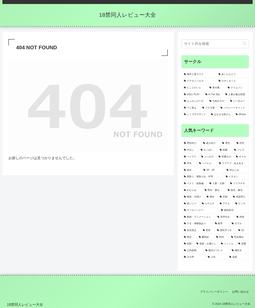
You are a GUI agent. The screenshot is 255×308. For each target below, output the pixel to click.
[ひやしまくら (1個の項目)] (232, 81)
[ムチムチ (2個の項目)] (208, 204)
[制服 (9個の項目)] (224, 150)
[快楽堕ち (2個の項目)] (239, 197)
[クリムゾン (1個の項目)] (237, 88)
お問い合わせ (240, 291)
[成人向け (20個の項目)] (210, 143)
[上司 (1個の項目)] (216, 257)
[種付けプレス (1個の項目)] (216, 251)
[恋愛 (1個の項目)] (242, 244)
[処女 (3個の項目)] (191, 170)
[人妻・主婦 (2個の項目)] (218, 184)
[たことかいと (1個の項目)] (194, 88)
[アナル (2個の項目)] (225, 204)
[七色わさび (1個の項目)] (218, 101)
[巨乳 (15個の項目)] (241, 143)
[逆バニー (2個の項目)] (190, 204)
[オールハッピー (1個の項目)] (200, 210)
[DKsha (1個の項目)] (241, 114)
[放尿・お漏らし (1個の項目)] (206, 244)
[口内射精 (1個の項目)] (192, 251)
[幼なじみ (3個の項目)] (236, 170)
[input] (215, 43)
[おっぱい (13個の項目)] (208, 150)
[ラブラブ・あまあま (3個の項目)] (232, 163)
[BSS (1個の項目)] (221, 237)
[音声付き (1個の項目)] (225, 217)
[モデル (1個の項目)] (239, 224)
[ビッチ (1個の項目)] (240, 204)
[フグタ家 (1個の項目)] (209, 108)
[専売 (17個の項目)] (227, 143)
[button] (244, 43)
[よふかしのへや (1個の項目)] (194, 101)
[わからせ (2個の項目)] (192, 190)
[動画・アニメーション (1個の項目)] (198, 217)
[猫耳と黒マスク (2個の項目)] (199, 74)
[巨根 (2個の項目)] (224, 197)
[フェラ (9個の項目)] (240, 150)
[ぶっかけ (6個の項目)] (207, 157)
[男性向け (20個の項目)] (191, 143)
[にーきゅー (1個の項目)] (238, 101)
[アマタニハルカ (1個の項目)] (199, 81)
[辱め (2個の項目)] (211, 197)
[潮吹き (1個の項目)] (239, 251)
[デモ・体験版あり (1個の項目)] (197, 224)
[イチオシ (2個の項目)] (236, 177)
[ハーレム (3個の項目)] (206, 163)
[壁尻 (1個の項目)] (207, 230)
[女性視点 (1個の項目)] (191, 230)
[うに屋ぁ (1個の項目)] (191, 108)
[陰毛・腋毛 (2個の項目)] (237, 190)
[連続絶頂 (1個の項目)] (233, 210)
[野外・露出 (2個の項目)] (214, 190)
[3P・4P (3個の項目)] (213, 170)
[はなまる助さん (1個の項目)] (221, 114)
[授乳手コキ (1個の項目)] (225, 230)
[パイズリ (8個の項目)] (190, 157)
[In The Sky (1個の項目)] (213, 95)
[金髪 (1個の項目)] (238, 257)
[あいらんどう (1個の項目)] (232, 74)
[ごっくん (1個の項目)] (227, 244)
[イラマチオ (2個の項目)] (238, 184)
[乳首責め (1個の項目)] (238, 237)
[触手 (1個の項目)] (221, 224)
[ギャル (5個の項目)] (241, 157)
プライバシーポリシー (214, 291)
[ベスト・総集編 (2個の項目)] (194, 184)
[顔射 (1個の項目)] (188, 244)
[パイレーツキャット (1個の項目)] (233, 108)
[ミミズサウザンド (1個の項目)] (195, 114)
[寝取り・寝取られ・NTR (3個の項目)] (202, 177)
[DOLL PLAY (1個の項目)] (192, 95)
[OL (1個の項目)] (242, 230)
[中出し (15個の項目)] (190, 150)
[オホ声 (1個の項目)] (193, 257)
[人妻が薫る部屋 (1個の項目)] (236, 95)
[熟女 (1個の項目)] (189, 237)
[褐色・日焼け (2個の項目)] (193, 197)
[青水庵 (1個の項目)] (216, 88)
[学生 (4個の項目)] (189, 163)
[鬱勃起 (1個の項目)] (205, 237)
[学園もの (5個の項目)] (225, 157)
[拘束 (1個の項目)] (241, 217)
